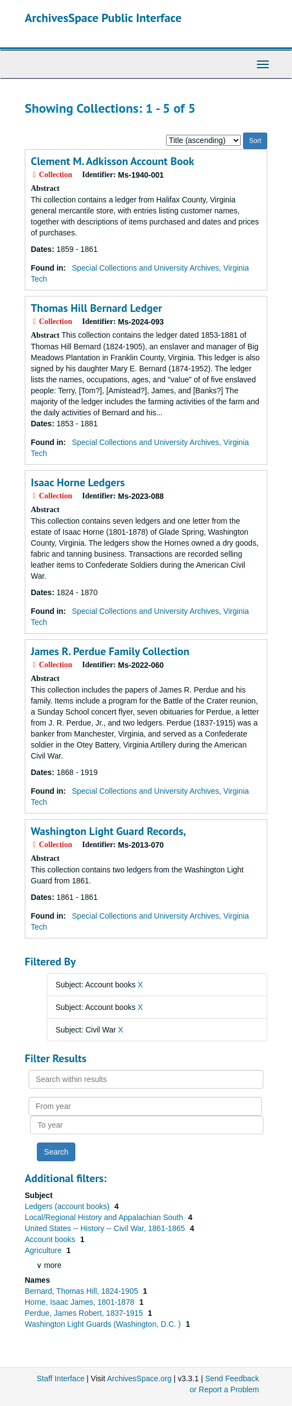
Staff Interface (61, 1378)
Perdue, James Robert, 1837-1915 (85, 1313)
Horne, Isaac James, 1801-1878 (80, 1302)
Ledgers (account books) (68, 1206)
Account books (51, 1239)
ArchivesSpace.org (139, 1378)
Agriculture (44, 1250)
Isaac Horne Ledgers (78, 482)
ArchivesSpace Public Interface (103, 17)
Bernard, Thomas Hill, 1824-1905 (82, 1291)
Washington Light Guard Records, (108, 831)
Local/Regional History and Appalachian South (105, 1217)
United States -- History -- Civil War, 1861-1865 (106, 1228)
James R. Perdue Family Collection (110, 651)
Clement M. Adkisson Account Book (112, 161)
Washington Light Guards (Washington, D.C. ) (104, 1324)
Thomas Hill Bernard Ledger (96, 308)
